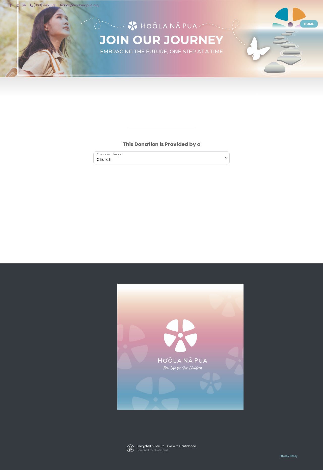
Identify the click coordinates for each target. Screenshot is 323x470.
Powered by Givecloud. (153, 450)
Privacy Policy (289, 456)
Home (309, 24)
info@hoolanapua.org (79, 5)
